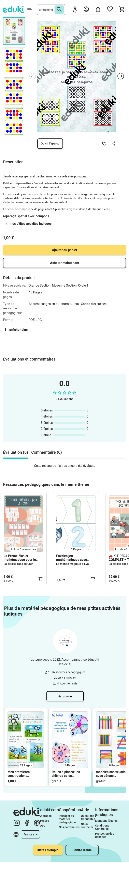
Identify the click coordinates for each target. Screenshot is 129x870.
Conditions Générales (102, 827)
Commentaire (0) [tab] (46, 452)
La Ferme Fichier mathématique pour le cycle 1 (20, 558)
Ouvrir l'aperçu (50, 143)
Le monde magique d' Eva (72, 563)
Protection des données (105, 835)
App (42, 825)
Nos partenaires (69, 827)
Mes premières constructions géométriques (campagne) (19, 774)
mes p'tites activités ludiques (31, 224)
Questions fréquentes (88, 817)
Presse (44, 820)
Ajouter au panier (64, 250)
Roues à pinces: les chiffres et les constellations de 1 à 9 (68, 774)
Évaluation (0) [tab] (15, 452)
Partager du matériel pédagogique (67, 819)
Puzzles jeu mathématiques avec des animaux (71, 558)
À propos (46, 815)
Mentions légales (106, 820)
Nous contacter (87, 825)
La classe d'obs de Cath (18, 563)
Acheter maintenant (64, 263)
